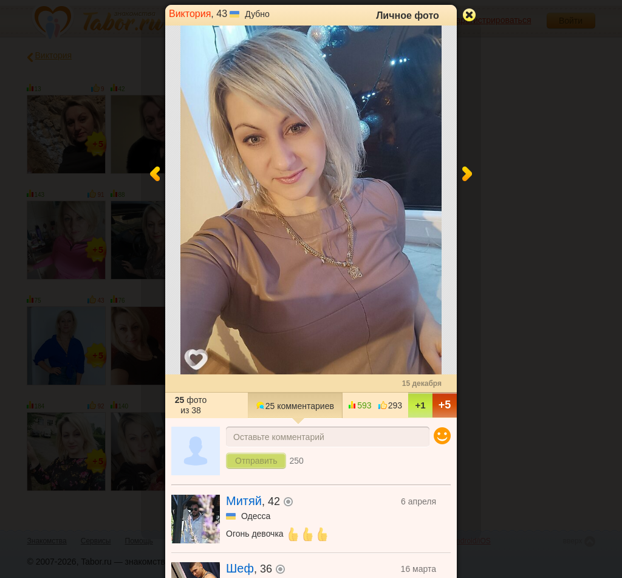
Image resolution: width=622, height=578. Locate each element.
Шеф (240, 568)
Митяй (244, 501)
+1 (420, 405)
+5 (445, 405)
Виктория (190, 14)
